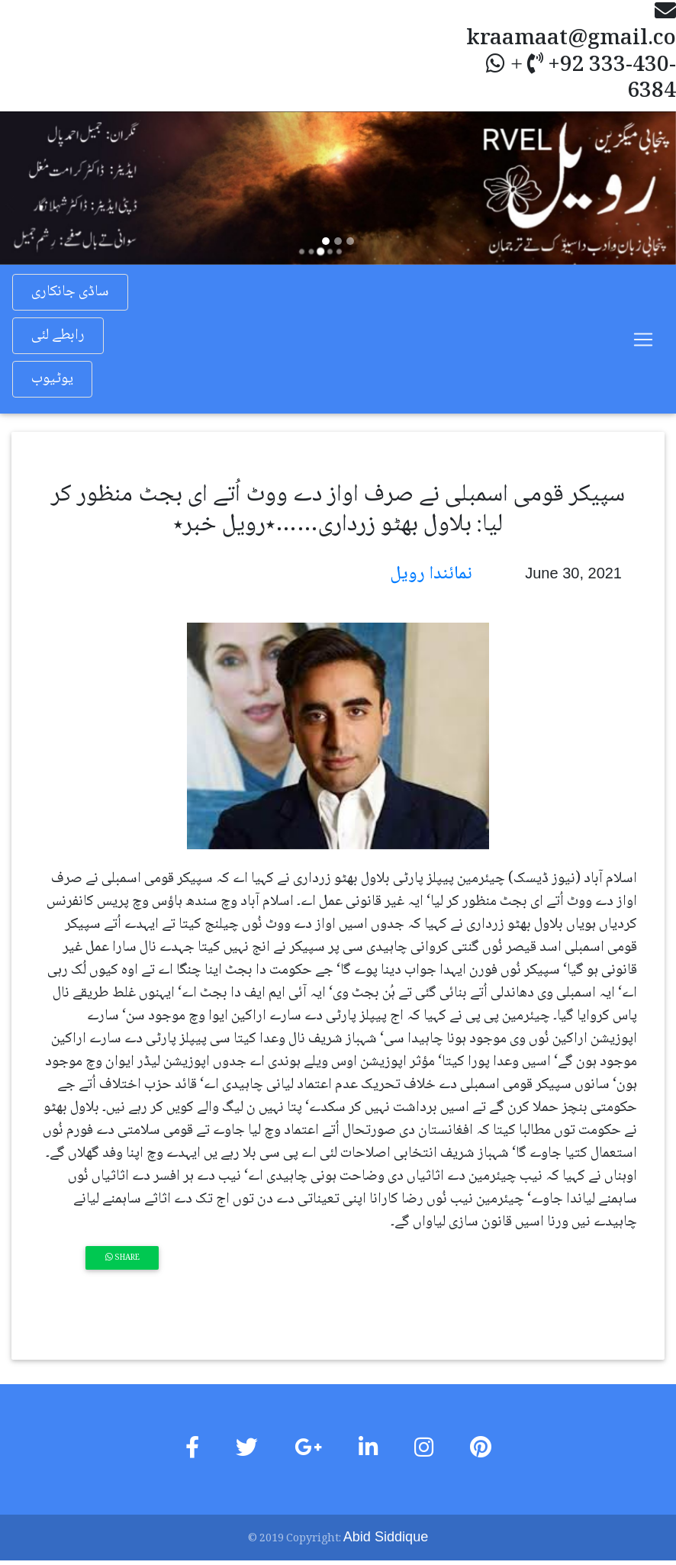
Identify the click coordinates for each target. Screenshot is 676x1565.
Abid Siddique (385, 1536)
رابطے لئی (58, 336)
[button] (50, 188)
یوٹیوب (52, 379)
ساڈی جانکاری (70, 292)
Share (122, 1257)
